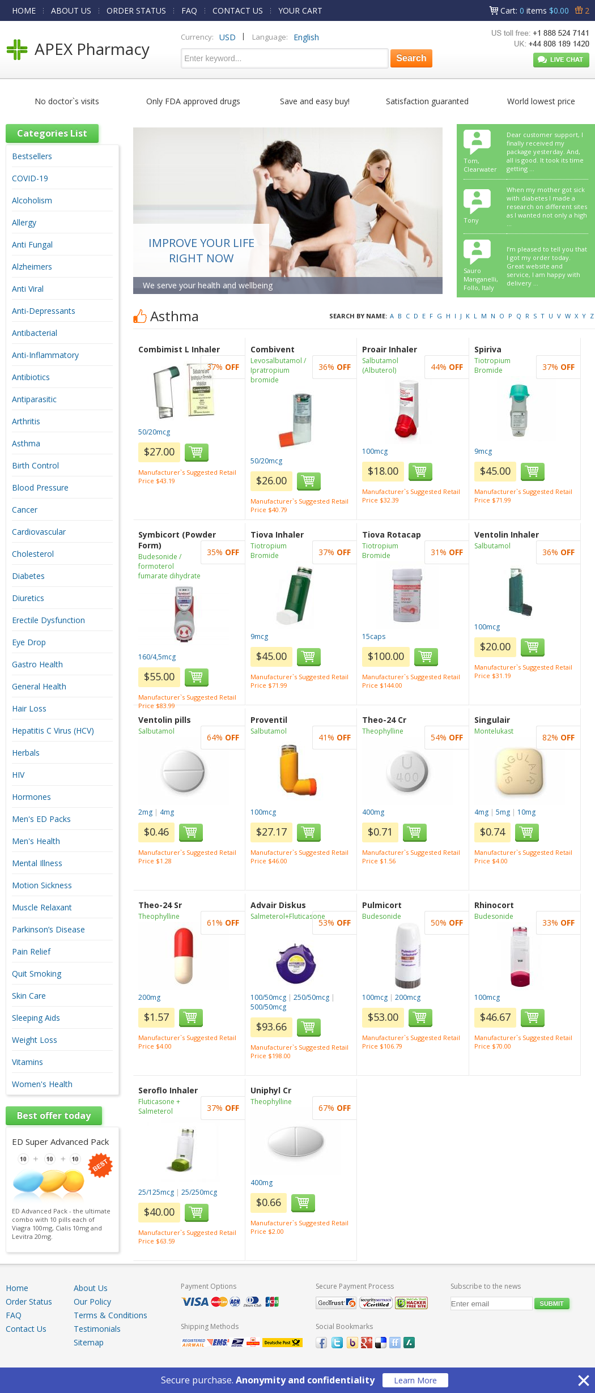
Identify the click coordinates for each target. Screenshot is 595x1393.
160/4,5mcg (157, 657)
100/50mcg (268, 997)
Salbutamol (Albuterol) (380, 365)
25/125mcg (156, 1192)
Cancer (24, 509)
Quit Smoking (36, 973)
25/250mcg (199, 1192)
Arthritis (26, 421)
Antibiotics (31, 377)
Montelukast (493, 731)
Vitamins (27, 1062)
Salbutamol (492, 546)
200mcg (407, 997)
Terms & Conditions (110, 1315)
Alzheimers (32, 266)
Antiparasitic (34, 399)
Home (17, 1288)
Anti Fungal (32, 244)
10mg (526, 812)
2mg (145, 812)
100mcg (375, 451)
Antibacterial (34, 332)
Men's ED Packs (41, 818)
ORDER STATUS (136, 10)
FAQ (189, 10)
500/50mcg (268, 1007)
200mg (149, 997)
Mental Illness (37, 863)
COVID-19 (30, 178)
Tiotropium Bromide (492, 365)
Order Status (29, 1301)
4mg (167, 812)
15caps (373, 636)
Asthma (26, 443)
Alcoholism (32, 200)
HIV (18, 774)
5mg (503, 812)
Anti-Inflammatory (45, 355)
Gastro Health (37, 664)
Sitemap (89, 1342)
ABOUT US (71, 10)
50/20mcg (154, 432)
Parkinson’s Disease (48, 929)
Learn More (415, 1380)
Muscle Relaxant (42, 907)
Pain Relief (31, 951)
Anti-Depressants (43, 310)
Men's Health (36, 841)
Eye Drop (29, 642)
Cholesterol (33, 553)
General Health (39, 686)
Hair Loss (29, 708)
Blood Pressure (40, 487)
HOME (24, 10)
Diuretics (28, 598)
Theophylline (382, 731)
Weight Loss (34, 1039)
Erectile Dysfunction (48, 620)
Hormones (31, 796)
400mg (373, 812)
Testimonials (97, 1328)
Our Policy (92, 1301)
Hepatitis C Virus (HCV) (53, 730)
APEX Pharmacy (92, 48)
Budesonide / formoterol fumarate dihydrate (169, 566)
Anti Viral (28, 288)
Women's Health (42, 1084)
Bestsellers (32, 156)
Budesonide (381, 916)
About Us (91, 1288)
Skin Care (29, 995)
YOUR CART (300, 10)
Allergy (24, 222)
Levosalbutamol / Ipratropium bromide (278, 370)
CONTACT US (237, 10)
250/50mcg (311, 997)
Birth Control (35, 465)
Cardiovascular (39, 531)
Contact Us (26, 1328)
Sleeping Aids (36, 1017)
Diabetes (28, 575)
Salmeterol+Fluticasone (287, 916)
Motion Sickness (42, 885)
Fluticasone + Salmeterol (159, 1106)
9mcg (483, 451)
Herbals (26, 752)
